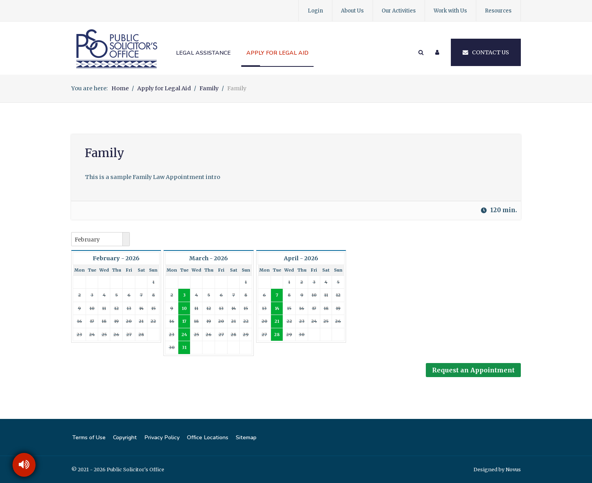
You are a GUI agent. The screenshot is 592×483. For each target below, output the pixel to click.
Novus (513, 469)
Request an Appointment (473, 370)
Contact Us (486, 52)
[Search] (420, 52)
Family (104, 152)
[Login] (437, 52)
